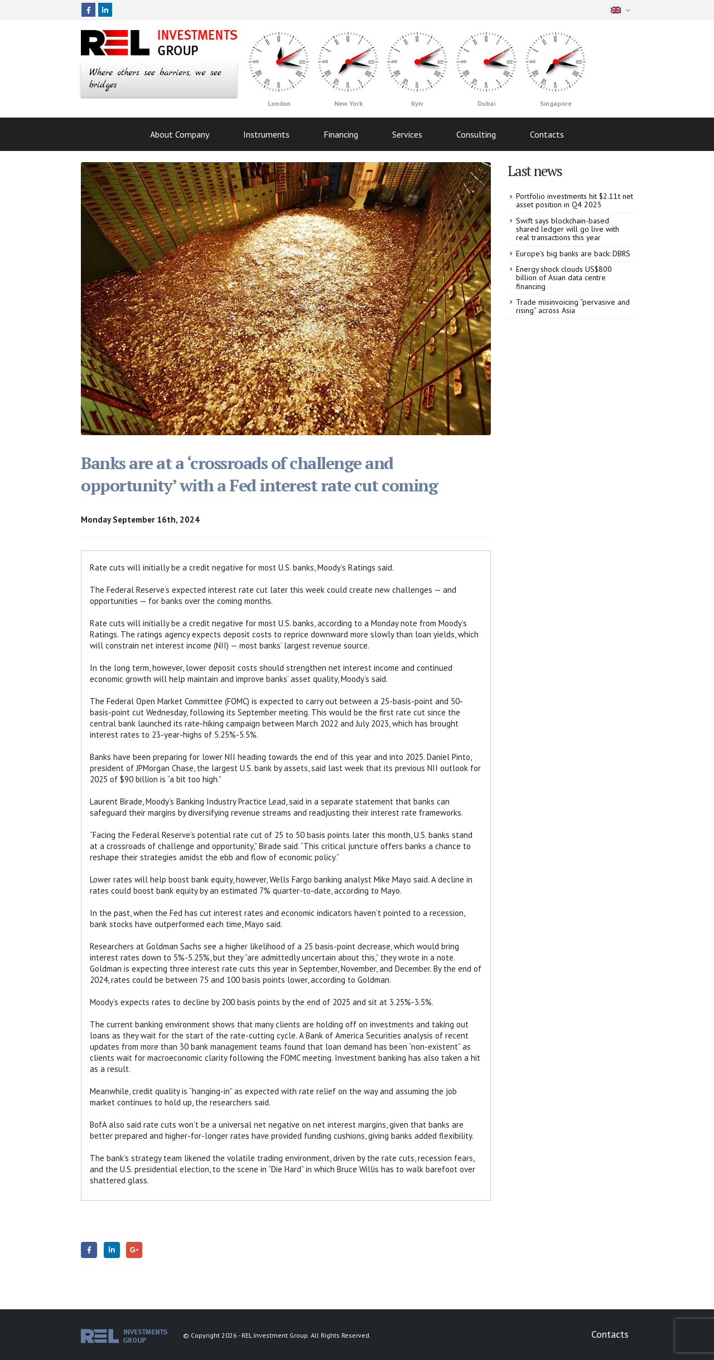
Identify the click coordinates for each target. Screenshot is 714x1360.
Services (407, 134)
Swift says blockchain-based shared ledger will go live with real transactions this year (567, 229)
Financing (341, 134)
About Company (179, 134)
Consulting (476, 134)
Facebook (89, 1250)
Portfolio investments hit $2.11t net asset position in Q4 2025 (574, 200)
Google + (134, 1250)
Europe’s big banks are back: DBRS (573, 253)
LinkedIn (112, 1250)
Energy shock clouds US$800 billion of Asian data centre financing (564, 277)
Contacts (547, 134)
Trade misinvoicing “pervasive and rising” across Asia (573, 306)
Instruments (266, 134)
